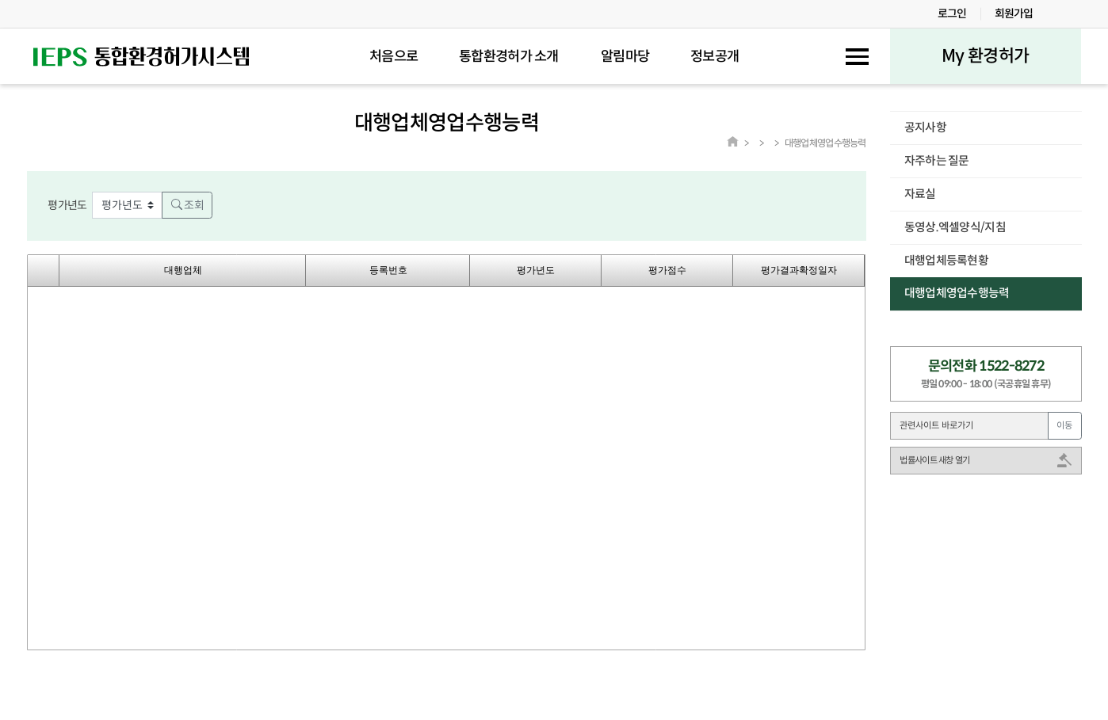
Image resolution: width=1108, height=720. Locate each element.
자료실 (920, 194)
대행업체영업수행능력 (957, 293)
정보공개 (714, 56)
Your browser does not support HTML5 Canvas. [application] (446, 452)
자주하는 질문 (936, 161)
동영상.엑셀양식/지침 (955, 227)
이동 (1064, 425)
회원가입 (1014, 13)
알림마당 (625, 56)
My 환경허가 (985, 56)
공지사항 (925, 127)
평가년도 (67, 205)
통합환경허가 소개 (509, 56)
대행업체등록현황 (946, 260)
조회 (187, 205)
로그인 (952, 13)
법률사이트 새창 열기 (934, 460)
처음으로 (393, 56)
